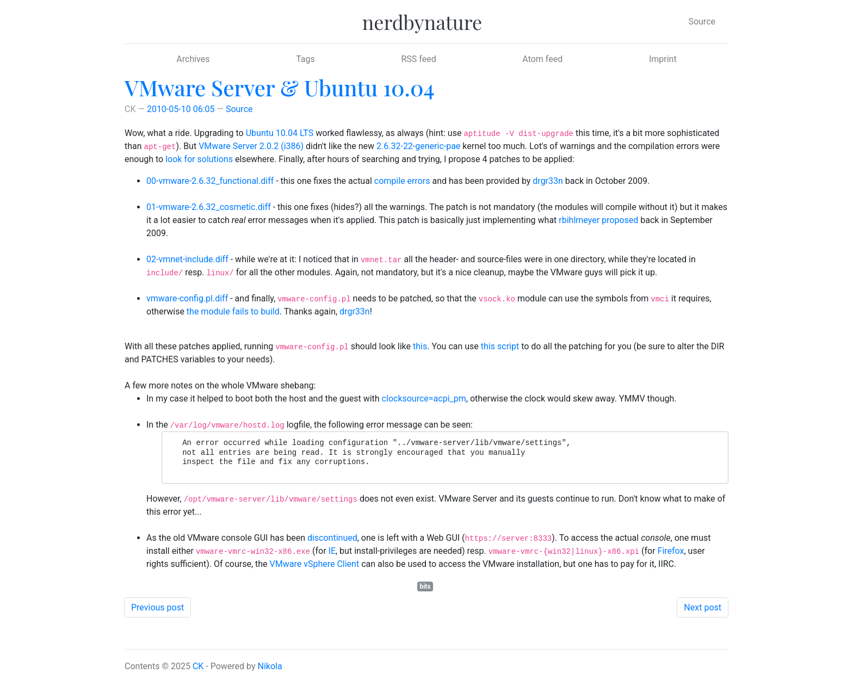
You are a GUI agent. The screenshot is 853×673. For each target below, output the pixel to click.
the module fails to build (233, 311)
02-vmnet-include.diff (187, 259)
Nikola (270, 666)
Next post (702, 607)
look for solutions (199, 159)
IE (332, 551)
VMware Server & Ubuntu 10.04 (280, 87)
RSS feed (418, 59)
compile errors (402, 181)
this (420, 346)
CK (198, 666)
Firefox (671, 551)
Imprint (663, 59)
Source (701, 21)
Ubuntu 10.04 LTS (280, 133)
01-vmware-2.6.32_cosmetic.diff (208, 207)
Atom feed (542, 59)
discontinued (332, 538)
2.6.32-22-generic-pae (418, 146)
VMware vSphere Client (315, 564)
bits (424, 586)
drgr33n (548, 181)
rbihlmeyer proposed (598, 220)
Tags (305, 59)
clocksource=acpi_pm (424, 398)
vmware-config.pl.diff (187, 298)
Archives (192, 59)
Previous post (157, 607)
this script (500, 346)
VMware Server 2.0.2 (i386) (251, 146)
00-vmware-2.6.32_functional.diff (210, 181)
